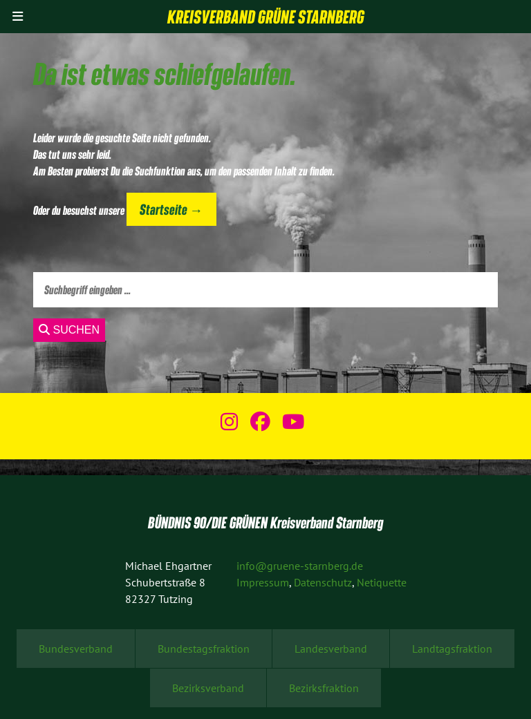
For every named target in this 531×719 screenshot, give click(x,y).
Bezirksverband (208, 688)
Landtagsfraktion (452, 648)
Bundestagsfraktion (204, 648)
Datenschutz (323, 582)
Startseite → (171, 209)
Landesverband (331, 648)
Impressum (262, 582)
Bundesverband (76, 648)
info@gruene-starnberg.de (299, 566)
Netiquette (382, 582)
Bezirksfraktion (324, 688)
